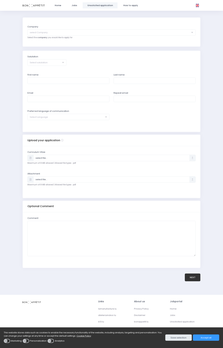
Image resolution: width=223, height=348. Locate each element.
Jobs (172, 315)
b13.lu (101, 321)
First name (33, 74)
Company (32, 26)
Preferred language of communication (48, 111)
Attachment (33, 173)
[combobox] (111, 32)
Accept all (206, 337)
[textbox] (109, 33)
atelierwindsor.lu (107, 315)
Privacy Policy (141, 308)
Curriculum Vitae (36, 152)
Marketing (16, 340)
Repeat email (121, 92)
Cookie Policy (84, 335)
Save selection (178, 337)
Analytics (59, 340)
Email (30, 92)
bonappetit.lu (141, 321)
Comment (32, 218)
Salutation (32, 56)
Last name (119, 74)
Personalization (38, 340)
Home (173, 308)
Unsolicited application (182, 321)
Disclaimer (139, 315)
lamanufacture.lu (107, 308)
